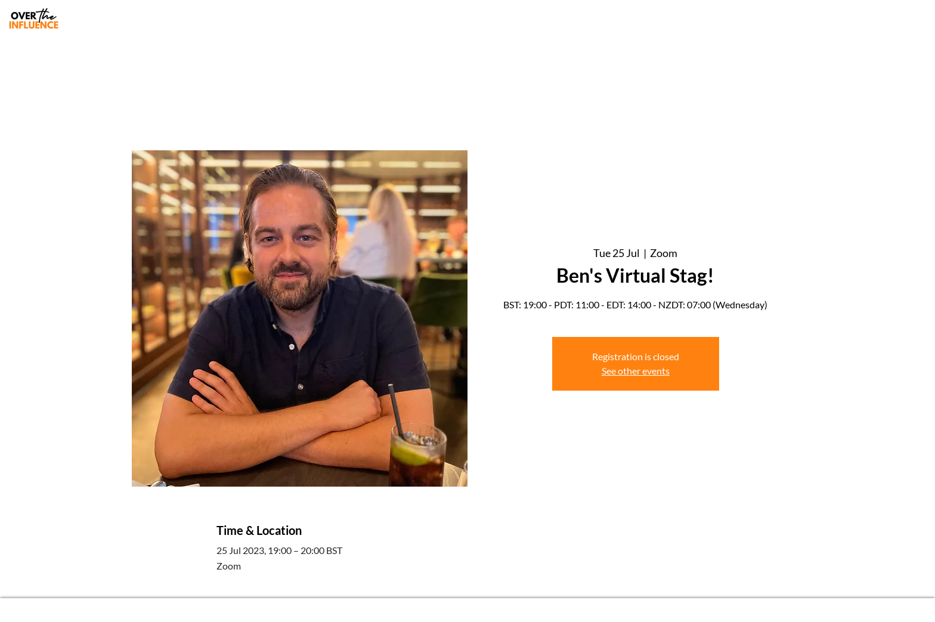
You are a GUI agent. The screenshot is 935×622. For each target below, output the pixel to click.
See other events (636, 370)
